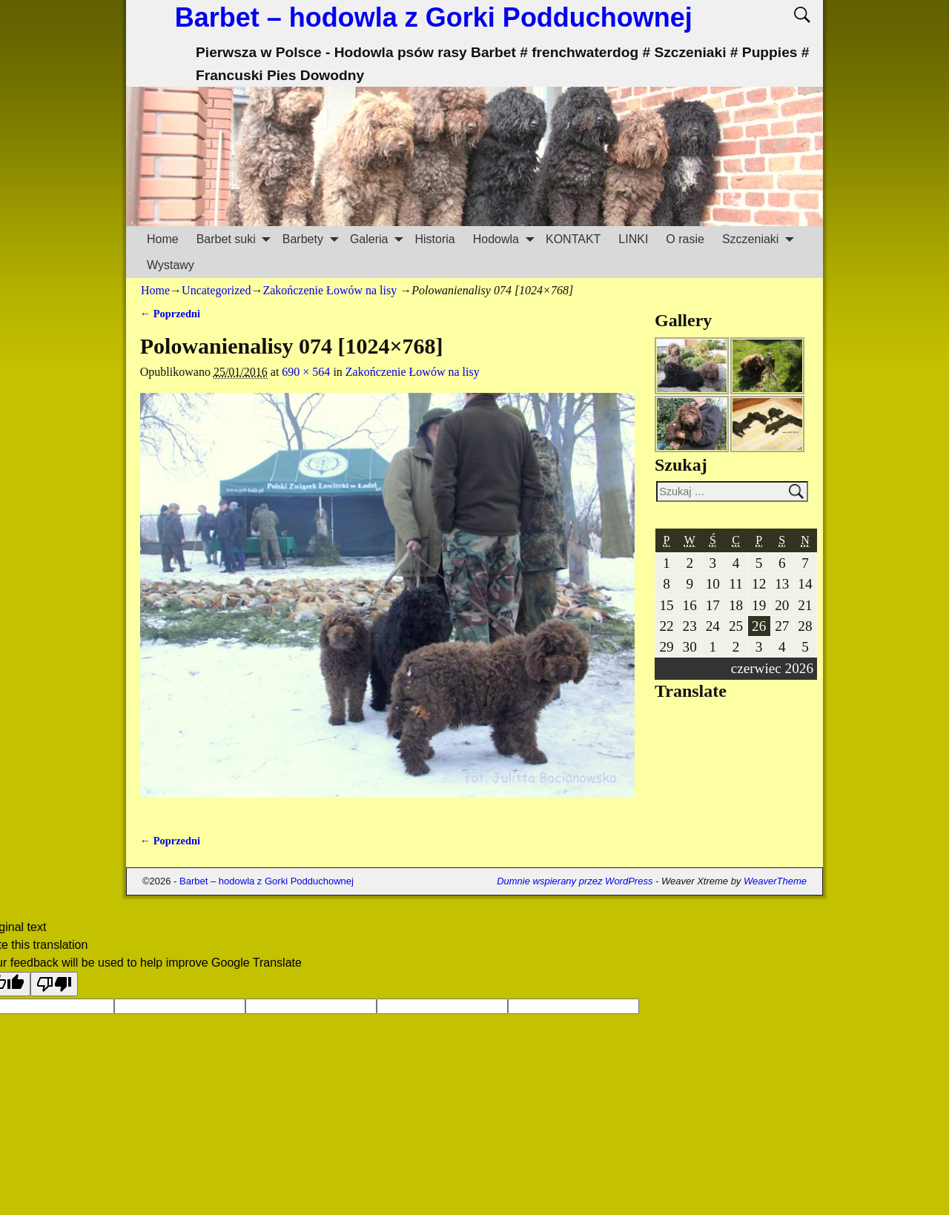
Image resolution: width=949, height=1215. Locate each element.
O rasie (685, 239)
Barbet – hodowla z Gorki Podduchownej (433, 17)
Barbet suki (235, 239)
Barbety (311, 239)
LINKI (633, 239)
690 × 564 (306, 371)
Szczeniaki (759, 239)
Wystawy (170, 265)
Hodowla (505, 239)
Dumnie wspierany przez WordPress (574, 881)
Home (163, 239)
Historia (434, 239)
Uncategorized (216, 290)
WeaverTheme (775, 881)
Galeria (378, 239)
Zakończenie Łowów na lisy (329, 290)
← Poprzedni (170, 314)
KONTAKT (573, 239)
